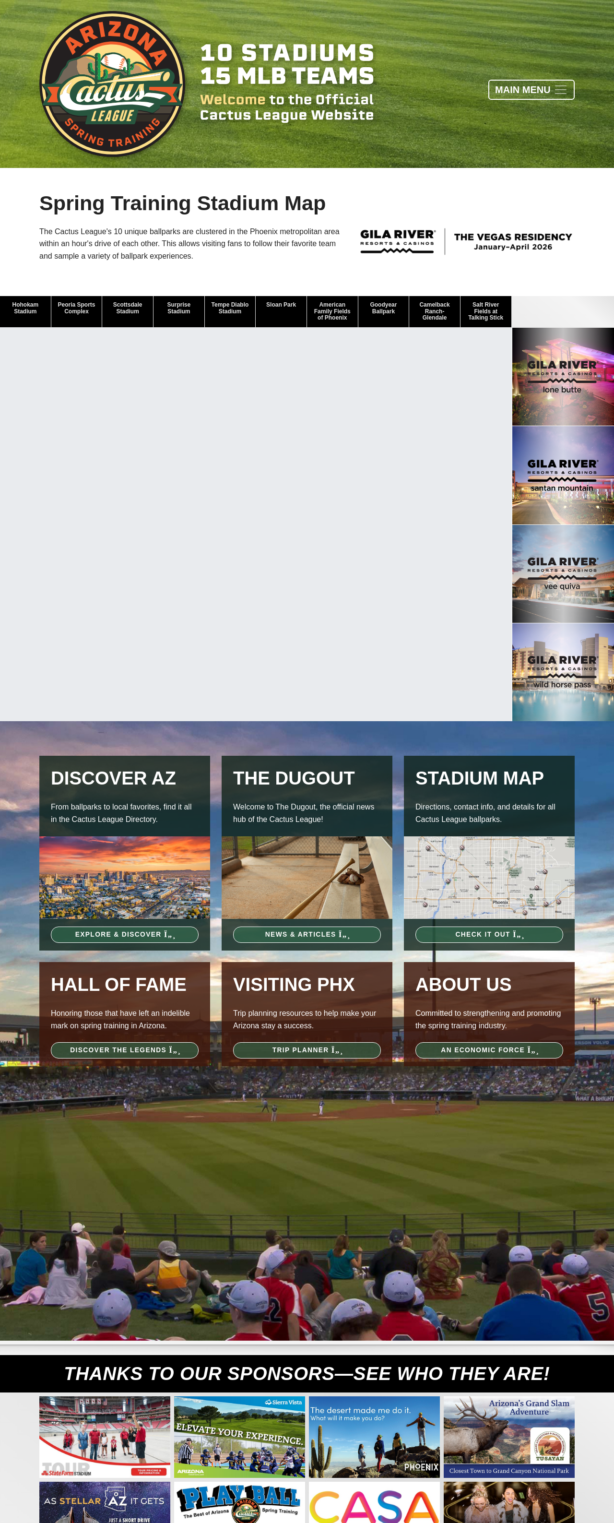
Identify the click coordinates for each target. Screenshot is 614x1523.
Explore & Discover (125, 934)
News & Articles (307, 934)
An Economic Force (489, 1050)
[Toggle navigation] (531, 90)
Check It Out (489, 934)
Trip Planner (307, 1050)
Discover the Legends (124, 1050)
